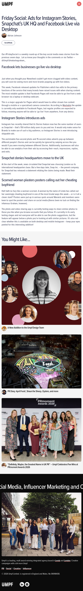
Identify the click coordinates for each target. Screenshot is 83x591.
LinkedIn (22, 584)
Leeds (57, 560)
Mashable (67, 105)
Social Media (8, 43)
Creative (17, 568)
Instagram (27, 584)
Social (8, 568)
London (67, 560)
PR (3, 568)
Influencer (27, 568)
